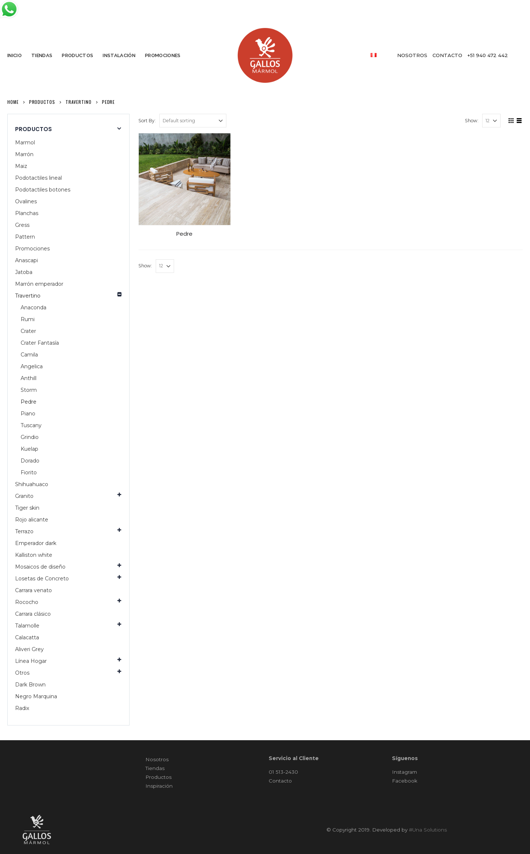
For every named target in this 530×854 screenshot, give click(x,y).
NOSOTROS (412, 55)
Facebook (404, 781)
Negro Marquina (36, 696)
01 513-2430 (283, 772)
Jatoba (23, 272)
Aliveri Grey (29, 649)
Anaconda (33, 307)
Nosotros (157, 759)
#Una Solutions (428, 830)
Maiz (21, 166)
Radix (22, 708)
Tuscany (31, 425)
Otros (22, 673)
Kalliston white (33, 555)
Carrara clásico (33, 614)
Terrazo (24, 531)
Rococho (26, 602)
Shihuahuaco (31, 484)
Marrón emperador (39, 284)
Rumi (28, 319)
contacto (447, 55)
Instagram (404, 772)
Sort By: (147, 120)
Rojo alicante (31, 519)
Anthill (28, 378)
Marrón (24, 154)
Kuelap (29, 449)
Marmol (25, 142)
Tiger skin (27, 508)
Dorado (30, 460)
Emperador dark (35, 543)
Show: (471, 120)
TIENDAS (41, 55)
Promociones (32, 248)
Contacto (280, 781)
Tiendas (155, 768)
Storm (29, 390)
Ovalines (26, 201)
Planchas (26, 213)
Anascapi (26, 260)
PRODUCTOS (77, 55)
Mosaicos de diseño (40, 566)
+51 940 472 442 (487, 55)
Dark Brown (30, 684)
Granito (24, 496)
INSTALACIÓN (119, 55)
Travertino (27, 295)
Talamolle (27, 625)
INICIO (14, 55)
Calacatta (27, 637)
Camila (29, 354)
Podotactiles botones (42, 189)
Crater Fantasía (40, 343)
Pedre (28, 401)
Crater (28, 331)
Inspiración (159, 786)
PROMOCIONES (163, 55)
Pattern (25, 236)
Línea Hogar (31, 661)
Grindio (30, 437)
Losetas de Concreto (42, 578)
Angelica (32, 366)
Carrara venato (33, 590)
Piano (28, 413)
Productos (158, 777)
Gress (22, 225)
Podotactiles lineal (38, 178)
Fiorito (29, 472)
